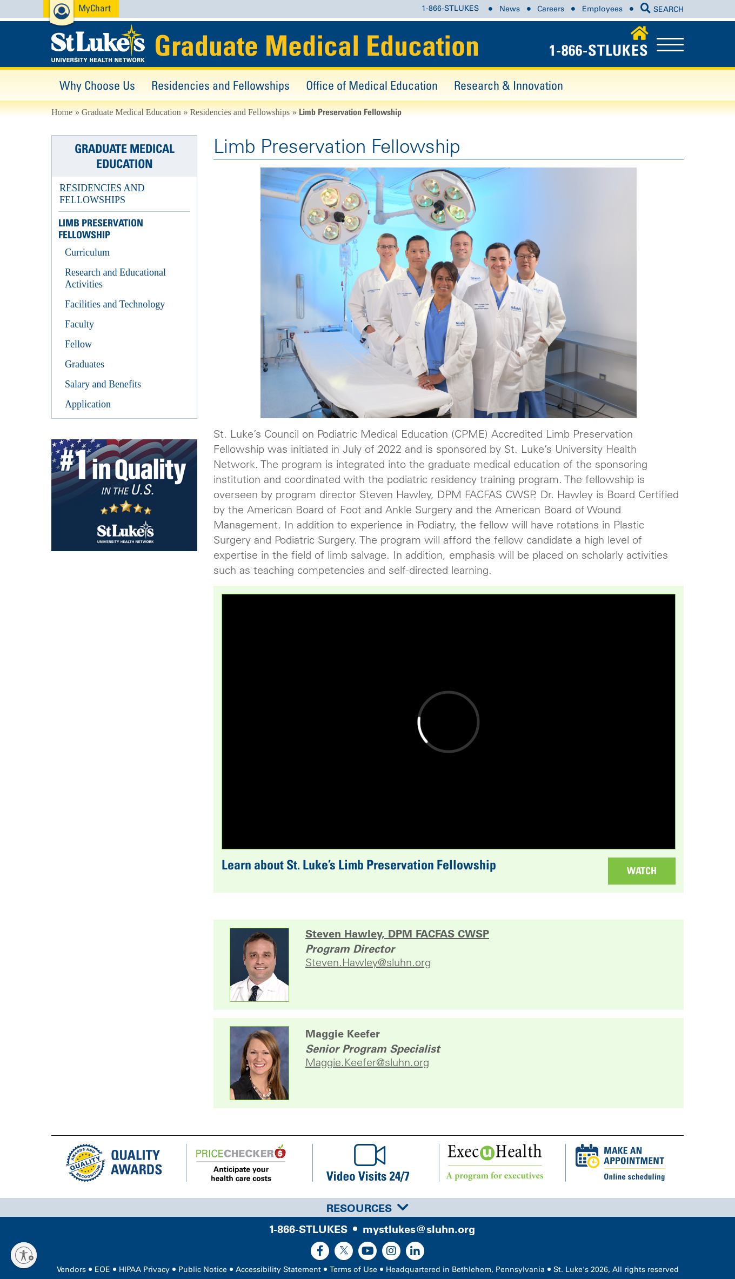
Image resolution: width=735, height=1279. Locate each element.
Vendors (71, 1269)
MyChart (94, 8)
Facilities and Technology (115, 304)
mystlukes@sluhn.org (419, 1229)
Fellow (78, 344)
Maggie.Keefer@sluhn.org (367, 1062)
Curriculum (87, 252)
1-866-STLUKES (450, 9)
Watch (642, 870)
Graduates (84, 364)
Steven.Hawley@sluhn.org (368, 962)
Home (61, 112)
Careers (550, 9)
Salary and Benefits (103, 384)
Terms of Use (353, 1269)
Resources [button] (367, 1208)
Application (88, 404)
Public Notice (202, 1269)
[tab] (367, 1207)
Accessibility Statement (278, 1269)
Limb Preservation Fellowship (100, 228)
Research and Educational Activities (115, 278)
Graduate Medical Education (316, 45)
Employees (602, 9)
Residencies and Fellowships (220, 85)
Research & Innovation (508, 85)
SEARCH (662, 9)
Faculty (79, 324)
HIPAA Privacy (144, 1269)
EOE (102, 1269)
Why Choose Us (97, 85)
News (509, 9)
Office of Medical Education (372, 85)
